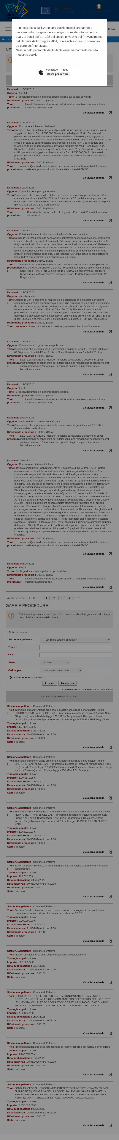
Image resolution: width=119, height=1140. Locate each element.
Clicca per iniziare (58, 74)
